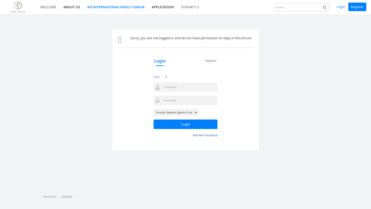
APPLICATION (163, 7)
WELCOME (48, 7)
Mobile (67, 196)
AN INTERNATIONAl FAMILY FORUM (116, 7)
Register (357, 6)
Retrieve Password (205, 135)
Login (340, 6)
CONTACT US (191, 7)
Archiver (50, 196)
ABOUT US (71, 7)
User (157, 77)
